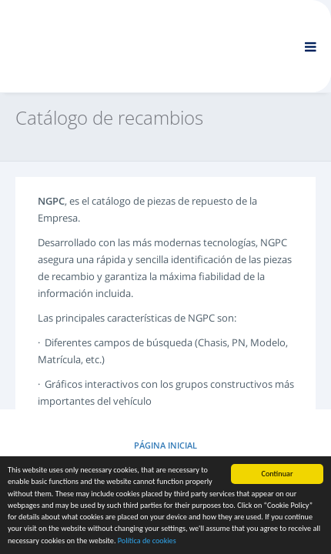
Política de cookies (147, 541)
